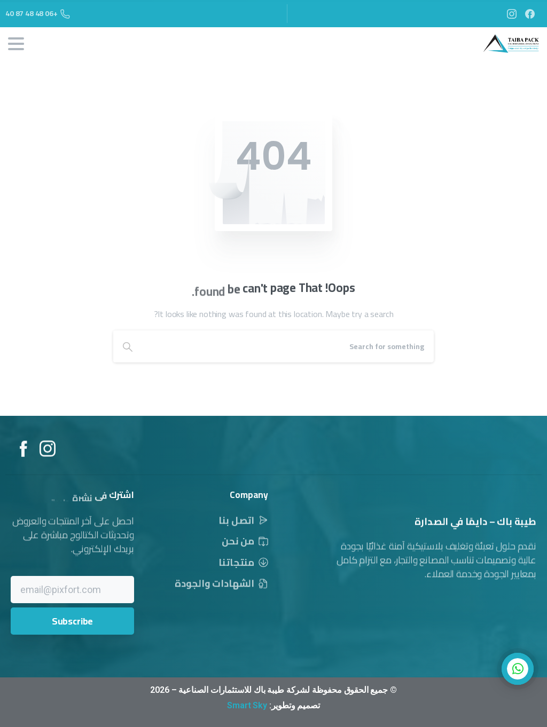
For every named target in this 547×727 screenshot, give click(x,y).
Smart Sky (247, 705)
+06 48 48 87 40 (37, 13)
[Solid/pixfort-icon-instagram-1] (47, 458)
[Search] (288, 346)
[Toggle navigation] (16, 44)
